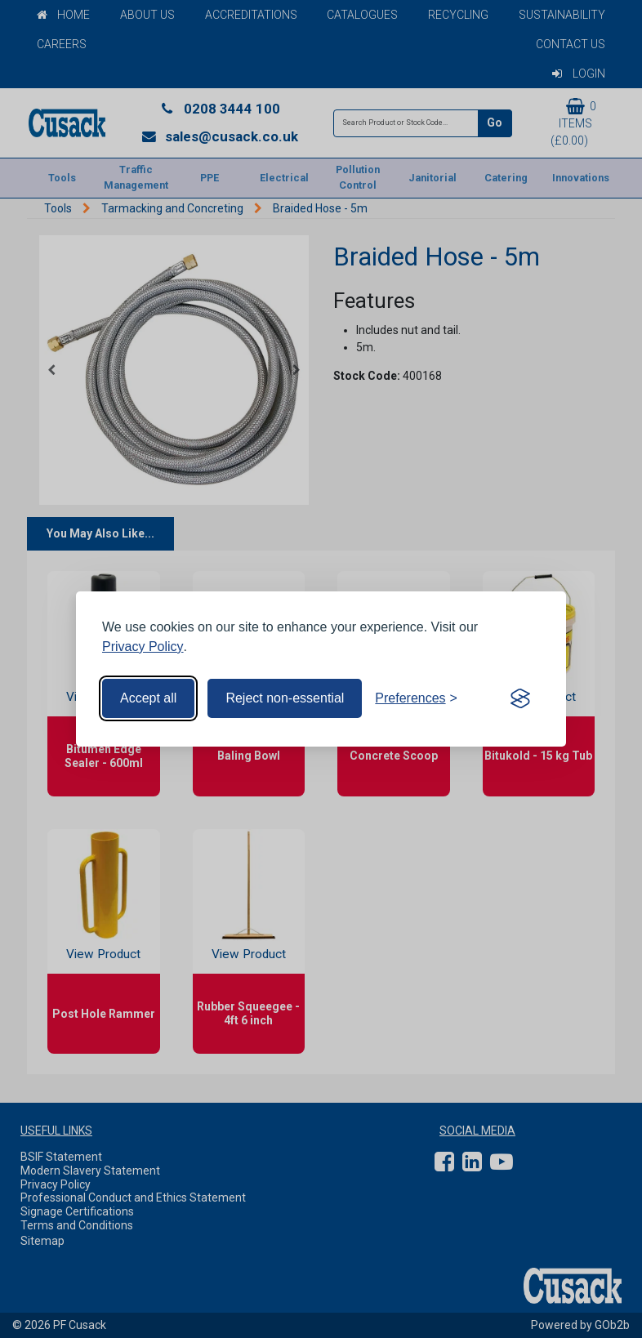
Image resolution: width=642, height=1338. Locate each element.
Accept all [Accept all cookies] (148, 698)
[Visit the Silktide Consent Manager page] (520, 698)
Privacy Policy (143, 646)
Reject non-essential (284, 698)
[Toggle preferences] (416, 698)
